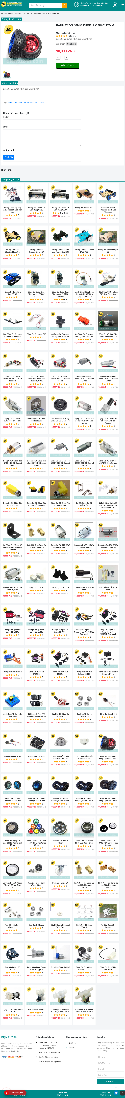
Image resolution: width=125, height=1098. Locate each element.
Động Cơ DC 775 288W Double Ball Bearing (108, 546)
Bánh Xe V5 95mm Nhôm (60, 842)
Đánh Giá (9, 157)
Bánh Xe (55, 14)
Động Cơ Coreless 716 (36, 334)
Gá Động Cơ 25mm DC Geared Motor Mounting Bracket (13, 547)
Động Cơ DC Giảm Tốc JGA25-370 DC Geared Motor (36, 463)
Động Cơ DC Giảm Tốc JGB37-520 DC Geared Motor (60, 463)
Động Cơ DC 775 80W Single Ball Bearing (60, 546)
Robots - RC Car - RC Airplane (28, 14)
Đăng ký (110, 1081)
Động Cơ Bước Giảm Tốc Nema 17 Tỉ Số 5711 (36, 294)
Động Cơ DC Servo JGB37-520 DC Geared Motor (84, 378)
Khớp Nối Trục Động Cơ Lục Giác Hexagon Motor (84, 885)
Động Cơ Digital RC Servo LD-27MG (36, 631)
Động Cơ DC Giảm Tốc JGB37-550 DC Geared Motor (84, 463)
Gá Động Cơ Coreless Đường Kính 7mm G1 (60, 335)
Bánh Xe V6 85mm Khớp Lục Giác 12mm (60, 799)
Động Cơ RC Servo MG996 (60, 673)
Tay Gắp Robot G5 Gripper (12, 968)
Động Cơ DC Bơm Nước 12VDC (13, 1010)
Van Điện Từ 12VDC (36, 1009)
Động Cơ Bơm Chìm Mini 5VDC (108, 968)
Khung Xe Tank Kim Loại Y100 (12, 293)
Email (5, 127)
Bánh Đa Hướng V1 (60, 883)
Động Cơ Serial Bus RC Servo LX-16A (108, 673)
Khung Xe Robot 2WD (84, 208)
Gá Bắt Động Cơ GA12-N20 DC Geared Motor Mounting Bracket (108, 505)
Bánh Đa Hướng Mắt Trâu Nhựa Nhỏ (84, 757)
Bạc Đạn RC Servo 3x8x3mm (84, 715)
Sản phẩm (8, 14)
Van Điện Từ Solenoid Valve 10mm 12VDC (84, 1010)
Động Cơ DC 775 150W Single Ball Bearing (84, 546)
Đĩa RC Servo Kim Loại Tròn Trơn (60, 926)
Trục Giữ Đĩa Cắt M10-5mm (108, 588)
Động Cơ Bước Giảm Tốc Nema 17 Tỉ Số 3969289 (60, 294)
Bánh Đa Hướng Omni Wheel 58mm (36, 884)
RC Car (46, 14)
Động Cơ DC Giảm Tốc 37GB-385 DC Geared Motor (84, 420)
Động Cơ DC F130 (36, 587)
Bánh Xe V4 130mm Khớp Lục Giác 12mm (36, 799)
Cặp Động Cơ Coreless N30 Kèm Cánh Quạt (12, 335)
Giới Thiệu (72, 1043)
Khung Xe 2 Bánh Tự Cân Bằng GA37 (60, 209)
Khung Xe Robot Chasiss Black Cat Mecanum (108, 210)
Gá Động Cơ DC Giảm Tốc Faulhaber (36, 419)
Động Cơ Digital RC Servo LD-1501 (60, 631)
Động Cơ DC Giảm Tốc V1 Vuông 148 (60, 504)
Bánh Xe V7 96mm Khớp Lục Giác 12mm (108, 799)
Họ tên (6, 117)
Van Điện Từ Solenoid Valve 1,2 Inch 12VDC (60, 1010)
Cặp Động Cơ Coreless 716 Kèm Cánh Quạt (108, 293)
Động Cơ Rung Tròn (12, 756)
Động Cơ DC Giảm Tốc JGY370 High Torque (108, 462)
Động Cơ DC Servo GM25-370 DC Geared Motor (60, 378)
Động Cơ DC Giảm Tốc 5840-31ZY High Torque (108, 420)
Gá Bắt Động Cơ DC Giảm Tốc (84, 504)
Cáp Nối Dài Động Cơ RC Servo (60, 715)
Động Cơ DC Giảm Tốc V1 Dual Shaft (12, 504)
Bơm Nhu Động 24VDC (60, 967)
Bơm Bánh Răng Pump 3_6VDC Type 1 (36, 968)
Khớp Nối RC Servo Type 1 (84, 926)
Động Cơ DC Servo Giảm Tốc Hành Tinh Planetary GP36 (36, 378)
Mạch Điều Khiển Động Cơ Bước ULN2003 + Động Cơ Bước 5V (84, 294)
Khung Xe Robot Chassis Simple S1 (36, 251)
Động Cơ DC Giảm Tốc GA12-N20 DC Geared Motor (12, 463)
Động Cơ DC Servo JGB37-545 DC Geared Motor (108, 378)
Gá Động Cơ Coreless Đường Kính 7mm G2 (84, 335)
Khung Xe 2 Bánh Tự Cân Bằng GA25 (36, 209)
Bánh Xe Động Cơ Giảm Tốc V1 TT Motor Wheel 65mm (36, 843)
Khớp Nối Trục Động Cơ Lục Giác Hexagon (36, 546)
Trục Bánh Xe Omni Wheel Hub (13, 926)
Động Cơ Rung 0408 (108, 714)
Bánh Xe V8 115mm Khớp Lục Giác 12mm (84, 842)
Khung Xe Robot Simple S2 (108, 251)
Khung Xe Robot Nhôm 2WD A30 (84, 251)
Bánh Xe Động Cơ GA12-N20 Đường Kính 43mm (12, 843)
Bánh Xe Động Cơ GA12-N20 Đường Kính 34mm (108, 843)
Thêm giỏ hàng (67, 65)
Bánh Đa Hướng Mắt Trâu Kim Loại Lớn (60, 757)
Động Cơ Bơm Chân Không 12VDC (84, 968)
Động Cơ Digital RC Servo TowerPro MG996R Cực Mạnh (108, 632)
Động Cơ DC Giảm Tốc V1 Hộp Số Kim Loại (36, 504)
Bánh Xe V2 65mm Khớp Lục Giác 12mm (13, 799)
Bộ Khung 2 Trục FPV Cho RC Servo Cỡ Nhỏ (36, 715)
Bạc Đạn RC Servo (36, 925)
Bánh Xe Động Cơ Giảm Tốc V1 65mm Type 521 (12, 885)
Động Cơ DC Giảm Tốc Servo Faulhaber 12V (108, 335)
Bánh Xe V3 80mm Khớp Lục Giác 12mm (26, 102)
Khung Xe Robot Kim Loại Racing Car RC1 (60, 251)
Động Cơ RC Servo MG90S (36, 673)
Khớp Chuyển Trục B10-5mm (84, 588)
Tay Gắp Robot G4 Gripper (108, 926)
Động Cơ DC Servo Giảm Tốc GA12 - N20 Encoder (12, 378)
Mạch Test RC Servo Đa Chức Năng (12, 715)
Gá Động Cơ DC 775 (60, 587)
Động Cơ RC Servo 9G (12, 672)
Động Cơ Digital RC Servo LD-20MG (12, 631)
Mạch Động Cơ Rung (36, 756)
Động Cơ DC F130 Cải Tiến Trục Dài (12, 588)
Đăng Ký (72, 1047)
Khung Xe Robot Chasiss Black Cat (12, 251)
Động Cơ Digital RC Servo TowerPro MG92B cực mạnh (84, 632)
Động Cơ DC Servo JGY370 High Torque (12, 419)
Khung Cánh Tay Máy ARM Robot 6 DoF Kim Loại (12, 210)
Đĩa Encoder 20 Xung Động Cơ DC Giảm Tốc (60, 419)
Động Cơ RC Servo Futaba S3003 (84, 673)
